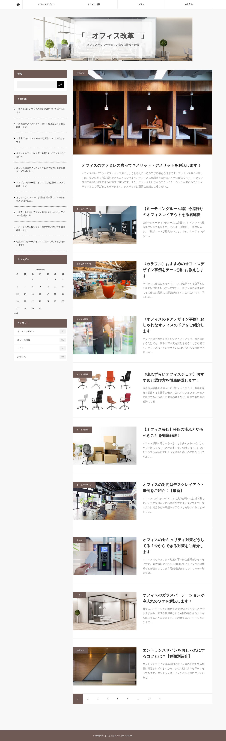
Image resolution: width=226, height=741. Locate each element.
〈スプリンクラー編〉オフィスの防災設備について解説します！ (40, 184)
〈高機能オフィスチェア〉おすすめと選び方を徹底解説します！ (40, 125)
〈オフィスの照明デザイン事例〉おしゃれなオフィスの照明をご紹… (40, 214)
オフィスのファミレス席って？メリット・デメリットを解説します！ (141, 165)
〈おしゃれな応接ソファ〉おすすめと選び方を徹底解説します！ (40, 229)
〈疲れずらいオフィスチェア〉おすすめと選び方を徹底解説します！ (173, 377)
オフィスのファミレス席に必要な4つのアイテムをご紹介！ (41, 155)
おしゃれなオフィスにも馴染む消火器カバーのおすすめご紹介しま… (40, 199)
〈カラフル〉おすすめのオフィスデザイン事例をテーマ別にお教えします (173, 270)
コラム (141, 4)
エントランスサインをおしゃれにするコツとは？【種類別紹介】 (174, 653)
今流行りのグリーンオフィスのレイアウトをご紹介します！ (40, 243)
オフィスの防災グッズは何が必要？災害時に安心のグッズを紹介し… (40, 170)
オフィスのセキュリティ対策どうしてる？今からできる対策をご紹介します (173, 546)
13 (149, 699)
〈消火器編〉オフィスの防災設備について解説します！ (40, 111)
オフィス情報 (93, 4)
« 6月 (16, 313)
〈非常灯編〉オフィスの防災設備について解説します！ (40, 140)
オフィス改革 (110, 736)
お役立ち (188, 4)
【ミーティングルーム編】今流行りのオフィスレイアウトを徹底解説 (173, 212)
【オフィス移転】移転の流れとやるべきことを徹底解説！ (173, 432)
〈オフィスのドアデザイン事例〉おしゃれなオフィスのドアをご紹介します (173, 325)
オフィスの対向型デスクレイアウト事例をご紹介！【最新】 (173, 488)
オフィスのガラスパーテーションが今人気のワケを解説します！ (173, 598)
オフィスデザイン (46, 4)
